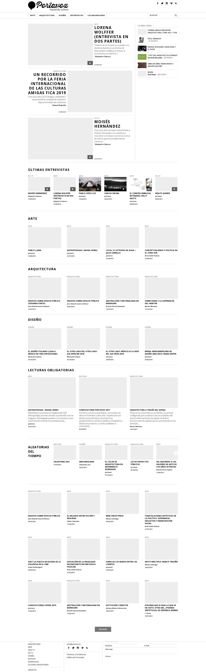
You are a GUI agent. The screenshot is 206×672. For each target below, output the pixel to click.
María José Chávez (34, 357)
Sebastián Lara (84, 465)
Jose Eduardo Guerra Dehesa (38, 306)
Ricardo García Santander (115, 306)
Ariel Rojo (152, 74)
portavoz (82, 196)
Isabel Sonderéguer (35, 567)
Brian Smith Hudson (152, 256)
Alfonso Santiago (112, 519)
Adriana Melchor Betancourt (116, 608)
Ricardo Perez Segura (164, 470)
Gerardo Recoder (155, 58)
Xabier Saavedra (73, 521)
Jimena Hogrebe (59, 105)
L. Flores (148, 613)
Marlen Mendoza (151, 306)
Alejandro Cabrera (102, 56)
